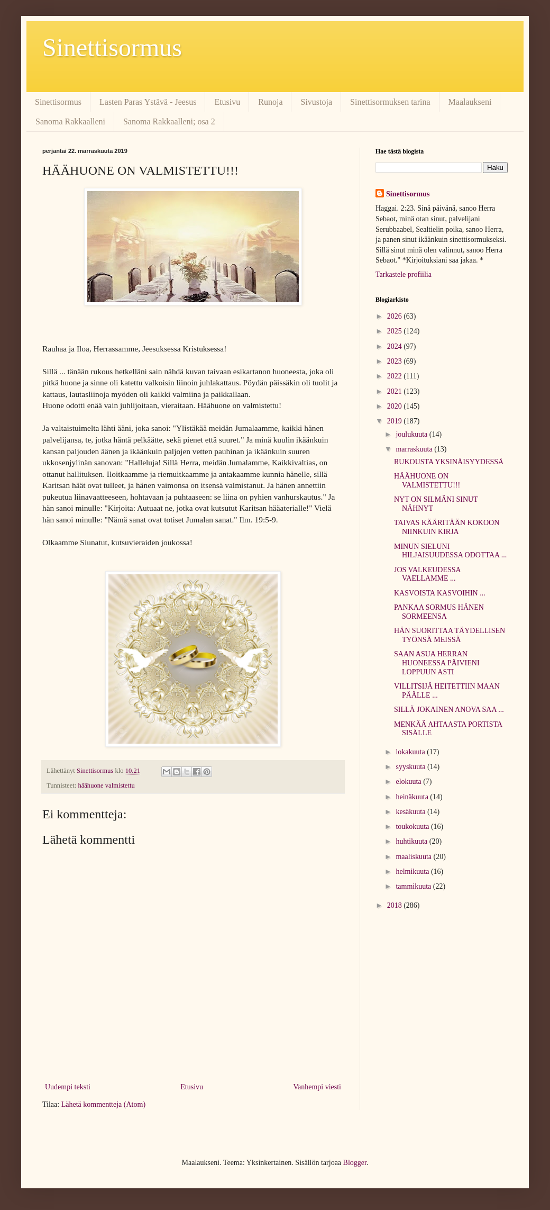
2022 (395, 376)
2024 (395, 346)
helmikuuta (413, 871)
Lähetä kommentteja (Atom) (103, 1104)
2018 (395, 905)
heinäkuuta (413, 797)
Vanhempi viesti (317, 1087)
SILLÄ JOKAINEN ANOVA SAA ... (449, 710)
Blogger (354, 1163)
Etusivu (227, 101)
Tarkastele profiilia (403, 274)
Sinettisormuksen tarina (390, 101)
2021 (395, 391)
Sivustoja (316, 101)
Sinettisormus (112, 47)
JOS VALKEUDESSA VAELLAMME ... (427, 574)
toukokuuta (413, 826)
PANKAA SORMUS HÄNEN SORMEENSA (439, 611)
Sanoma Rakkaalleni (70, 121)
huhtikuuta (412, 841)
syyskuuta (411, 767)
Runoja (270, 101)
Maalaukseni (470, 101)
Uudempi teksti (67, 1087)
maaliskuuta (414, 857)
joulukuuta (412, 434)
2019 (395, 421)
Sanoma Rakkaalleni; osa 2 (169, 121)
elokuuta (409, 781)
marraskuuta (415, 449)
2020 (395, 406)
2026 (395, 316)
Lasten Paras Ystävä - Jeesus (147, 101)
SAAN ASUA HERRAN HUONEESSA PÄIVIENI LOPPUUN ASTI (437, 663)
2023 (395, 361)
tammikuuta (414, 886)
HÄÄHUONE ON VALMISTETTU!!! (427, 480)
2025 (395, 331)
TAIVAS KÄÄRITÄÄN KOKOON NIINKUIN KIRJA (446, 527)
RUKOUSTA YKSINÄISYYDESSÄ (448, 462)
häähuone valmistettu (106, 785)
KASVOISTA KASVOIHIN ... (439, 593)
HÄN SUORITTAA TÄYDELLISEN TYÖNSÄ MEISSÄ (449, 635)
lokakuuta (411, 752)
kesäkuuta (411, 812)
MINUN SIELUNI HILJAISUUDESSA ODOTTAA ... (450, 551)
